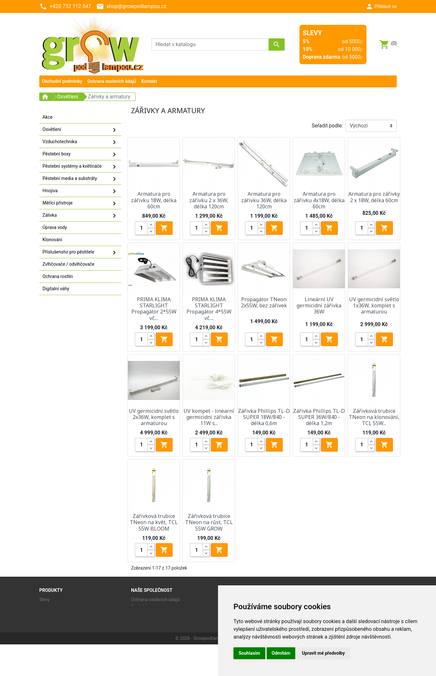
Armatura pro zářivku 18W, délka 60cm (153, 200)
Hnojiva (80, 191)
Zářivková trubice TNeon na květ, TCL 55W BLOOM (154, 522)
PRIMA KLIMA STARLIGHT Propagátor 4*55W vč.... (209, 309)
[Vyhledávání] (218, 44)
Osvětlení (80, 130)
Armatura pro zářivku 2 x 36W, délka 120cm (208, 200)
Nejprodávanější (55, 613)
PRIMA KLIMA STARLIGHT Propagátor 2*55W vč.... (153, 309)
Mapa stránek (144, 613)
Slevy (44, 599)
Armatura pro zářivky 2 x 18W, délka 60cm (374, 197)
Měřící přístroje (80, 203)
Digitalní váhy (56, 288)
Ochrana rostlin (58, 276)
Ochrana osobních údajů (155, 599)
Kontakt (139, 606)
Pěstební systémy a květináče (80, 167)
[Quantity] (141, 228)
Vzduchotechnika (80, 142)
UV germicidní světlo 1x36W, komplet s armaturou (374, 305)
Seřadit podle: (327, 126)
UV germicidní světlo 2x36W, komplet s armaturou (154, 417)
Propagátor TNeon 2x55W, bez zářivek (264, 302)
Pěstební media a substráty (80, 179)
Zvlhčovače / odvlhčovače (68, 264)
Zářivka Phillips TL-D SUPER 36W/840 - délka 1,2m (319, 417)
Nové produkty (53, 606)
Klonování (52, 239)
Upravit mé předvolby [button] (323, 653)
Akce (47, 117)
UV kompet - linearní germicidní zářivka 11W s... (209, 417)
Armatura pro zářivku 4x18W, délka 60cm (319, 200)
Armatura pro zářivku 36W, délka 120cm (264, 200)
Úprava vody (55, 227)
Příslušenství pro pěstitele (80, 252)
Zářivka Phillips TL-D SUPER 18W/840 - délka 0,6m (264, 417)
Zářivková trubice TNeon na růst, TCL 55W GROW (209, 522)
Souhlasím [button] (249, 653)
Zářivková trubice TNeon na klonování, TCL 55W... (374, 417)
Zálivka (80, 216)
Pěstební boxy (80, 154)
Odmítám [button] (281, 653)
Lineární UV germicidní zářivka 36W (319, 305)
